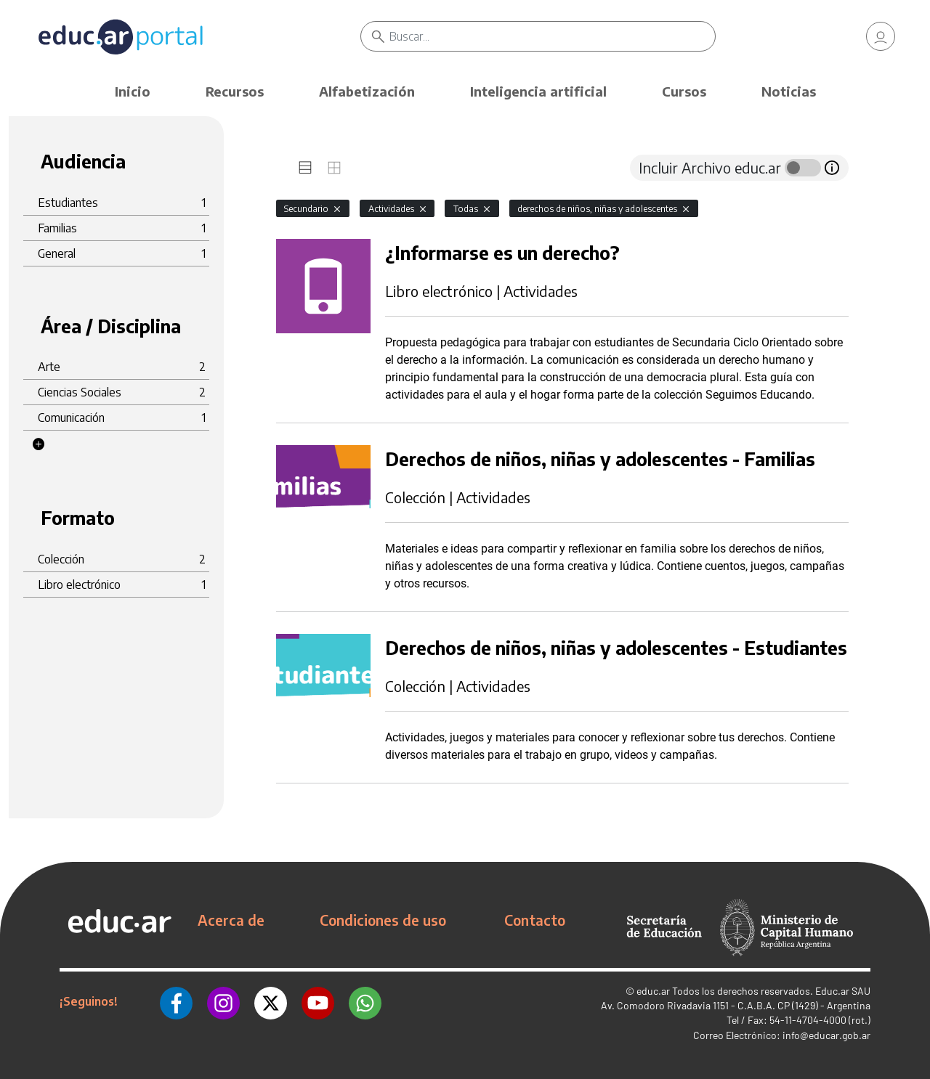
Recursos (235, 91)
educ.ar (653, 991)
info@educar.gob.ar (826, 1035)
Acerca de (231, 920)
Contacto (534, 920)
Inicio (132, 91)
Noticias (788, 91)
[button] (38, 444)
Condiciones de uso (383, 920)
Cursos (684, 91)
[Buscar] (552, 36)
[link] (880, 36)
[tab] (305, 167)
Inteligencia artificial (538, 91)
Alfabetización (367, 91)
